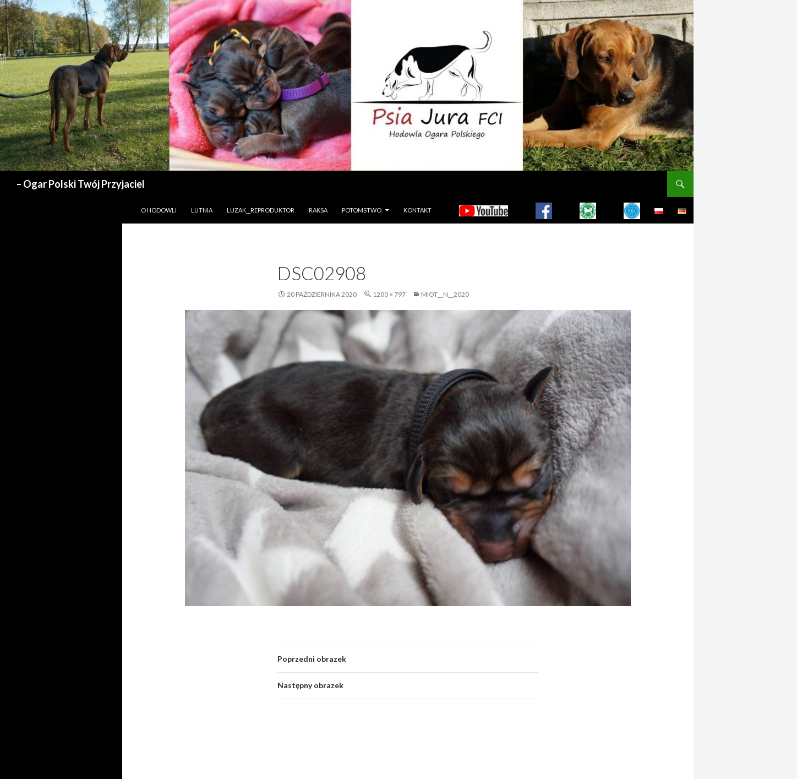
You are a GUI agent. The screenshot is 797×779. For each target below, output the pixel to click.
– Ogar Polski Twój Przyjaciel (81, 184)
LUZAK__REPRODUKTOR (260, 210)
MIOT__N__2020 (445, 294)
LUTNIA (201, 210)
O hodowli (159, 210)
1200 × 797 (389, 294)
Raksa (318, 210)
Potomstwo (361, 210)
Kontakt (417, 210)
